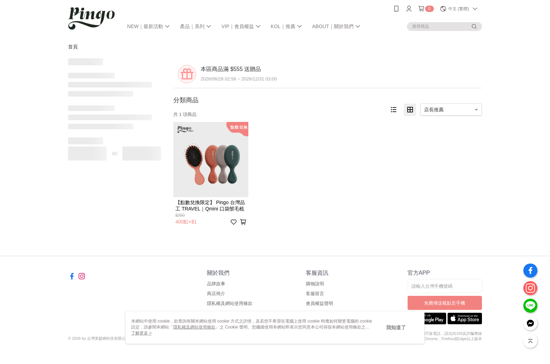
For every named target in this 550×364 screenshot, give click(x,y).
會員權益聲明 (319, 303)
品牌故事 (216, 283)
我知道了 (396, 327)
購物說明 (315, 283)
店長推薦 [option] (434, 109)
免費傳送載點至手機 (444, 303)
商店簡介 (216, 293)
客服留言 (315, 293)
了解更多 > (141, 333)
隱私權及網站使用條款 (230, 303)
